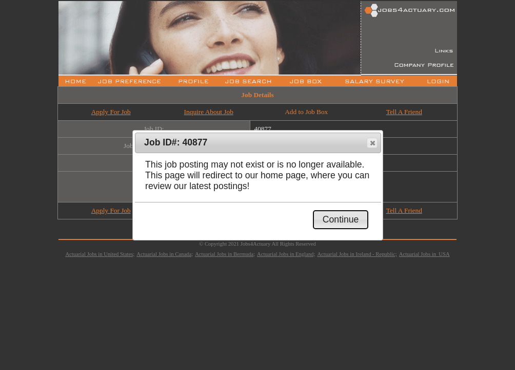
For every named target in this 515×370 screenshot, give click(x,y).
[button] (372, 143)
